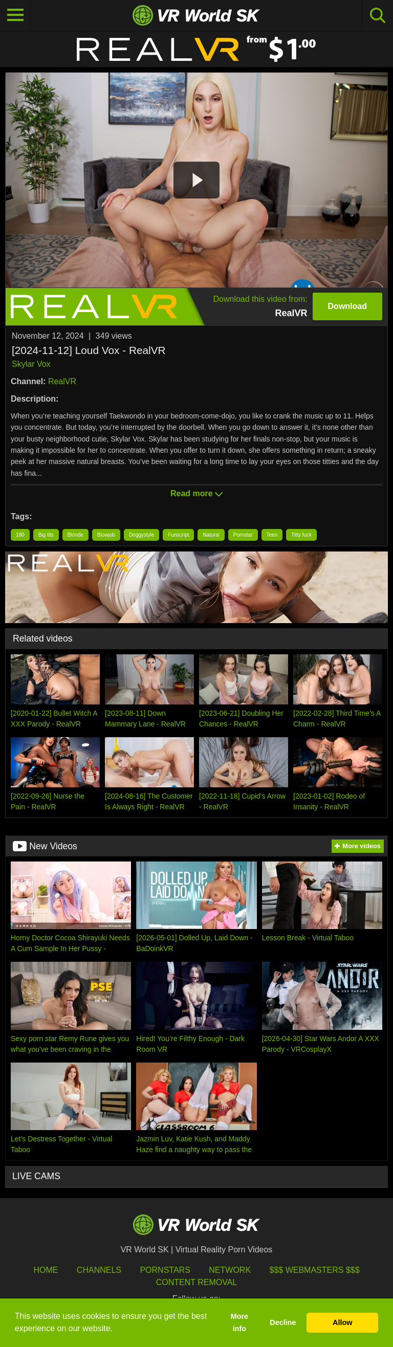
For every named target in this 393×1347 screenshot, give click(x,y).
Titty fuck (301, 535)
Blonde (75, 535)
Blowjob (106, 535)
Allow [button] (342, 1322)
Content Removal (196, 1282)
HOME (45, 1270)
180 (20, 535)
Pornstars (165, 1270)
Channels (99, 1270)
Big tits (46, 535)
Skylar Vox (31, 364)
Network (230, 1270)
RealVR (62, 381)
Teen (272, 535)
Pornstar (243, 535)
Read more (196, 493)
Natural (211, 535)
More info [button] (239, 1322)
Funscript (178, 535)
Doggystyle (141, 535)
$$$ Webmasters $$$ (315, 1270)
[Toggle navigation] (15, 15)
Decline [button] (283, 1322)
